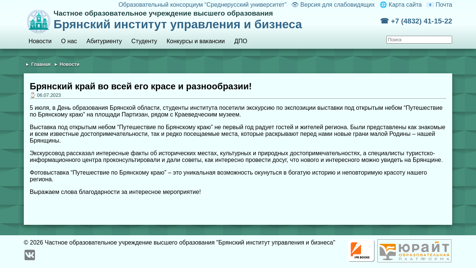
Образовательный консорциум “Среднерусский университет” (203, 4)
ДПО (240, 41)
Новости (40, 41)
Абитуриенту (104, 41)
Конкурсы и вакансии (196, 41)
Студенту (144, 41)
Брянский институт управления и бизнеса (217, 20)
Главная (41, 64)
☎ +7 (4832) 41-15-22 (416, 21)
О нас (69, 41)
